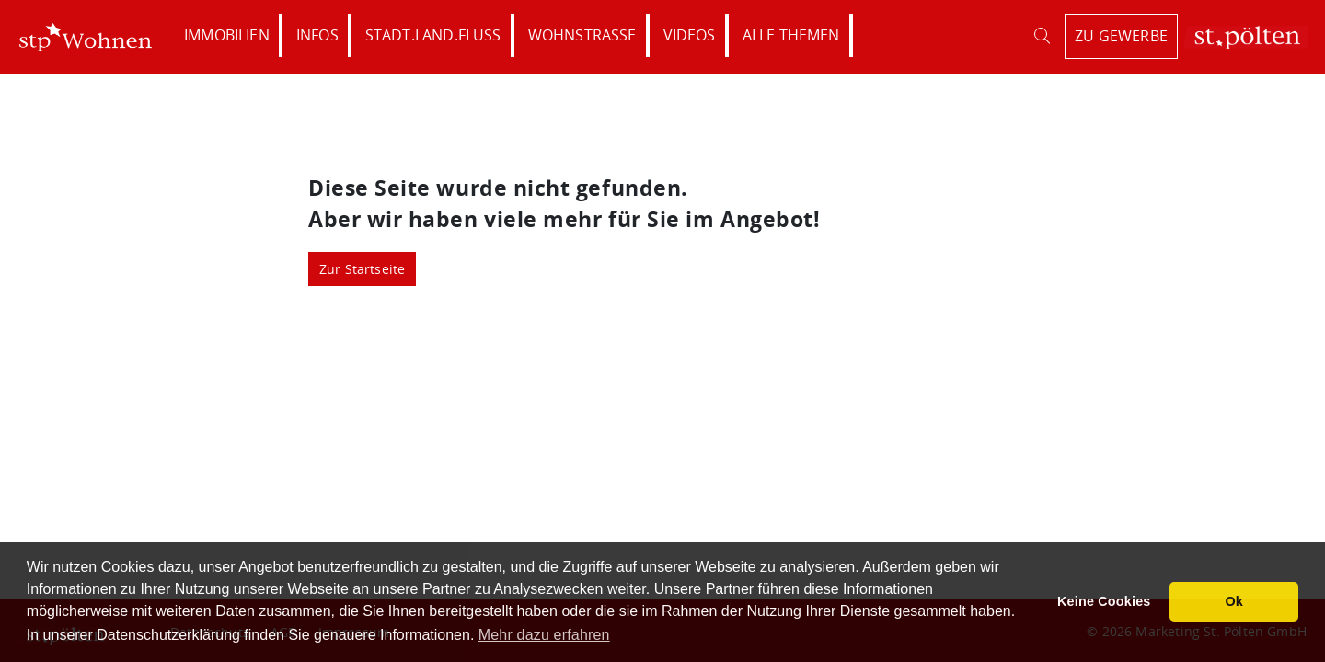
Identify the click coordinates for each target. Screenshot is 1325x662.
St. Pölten (1245, 37)
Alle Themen (791, 35)
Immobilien (227, 35)
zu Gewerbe (1121, 36)
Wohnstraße (582, 35)
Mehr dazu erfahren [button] (544, 635)
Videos (689, 35)
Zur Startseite (362, 269)
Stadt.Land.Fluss (433, 35)
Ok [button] (1234, 601)
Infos (317, 35)
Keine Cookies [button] (1104, 601)
